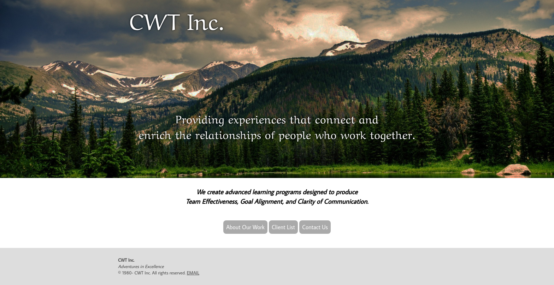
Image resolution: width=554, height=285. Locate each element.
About (245, 227)
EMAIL (193, 272)
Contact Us (315, 227)
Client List (283, 227)
